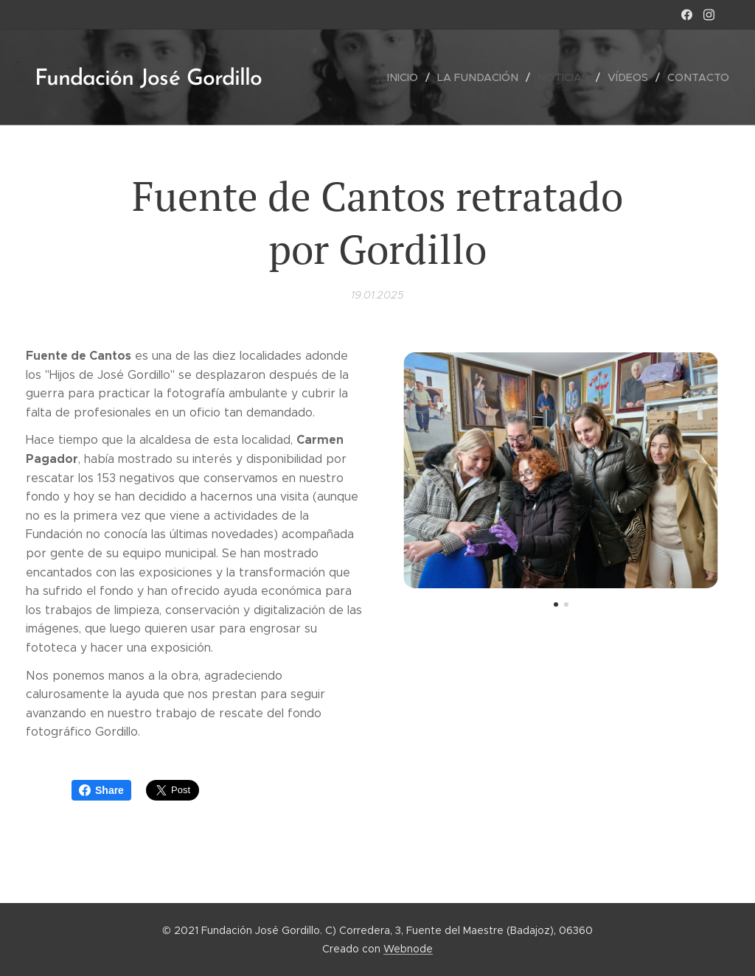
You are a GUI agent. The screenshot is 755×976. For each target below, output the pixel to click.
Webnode (408, 948)
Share (101, 790)
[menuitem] (413, 77)
